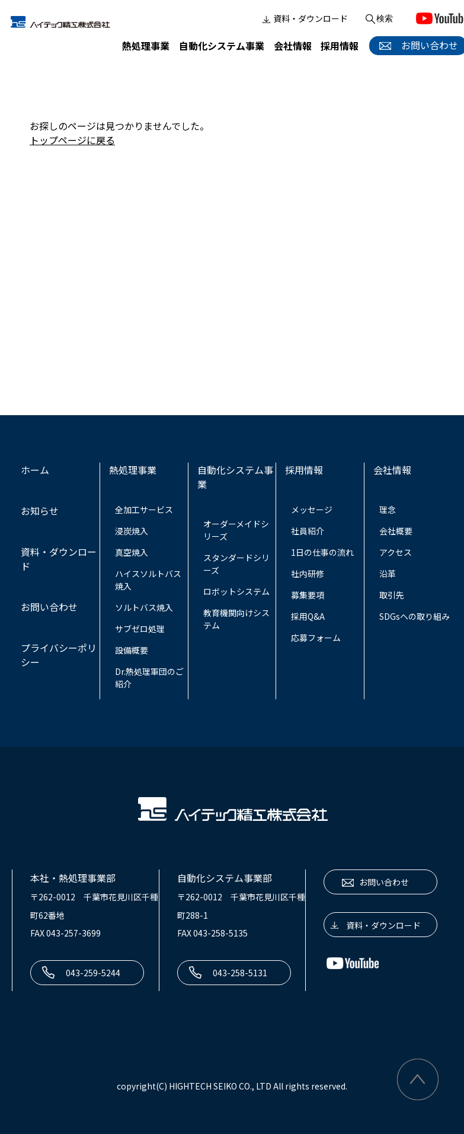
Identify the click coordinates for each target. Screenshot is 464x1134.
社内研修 (307, 573)
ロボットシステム (236, 591)
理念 (387, 509)
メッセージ (311, 509)
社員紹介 (307, 531)
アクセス (395, 552)
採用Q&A (308, 616)
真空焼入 (131, 552)
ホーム (35, 470)
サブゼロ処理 (140, 629)
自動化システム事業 (221, 46)
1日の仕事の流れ (322, 552)
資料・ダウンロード (304, 19)
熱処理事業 (145, 46)
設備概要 (131, 650)
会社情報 (293, 46)
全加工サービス (144, 509)
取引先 (391, 595)
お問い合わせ (49, 607)
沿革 (387, 573)
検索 (378, 19)
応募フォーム (316, 638)
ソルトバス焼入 (144, 607)
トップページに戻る (72, 140)
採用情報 (340, 46)
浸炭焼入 (131, 531)
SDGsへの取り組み (414, 616)
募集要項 (307, 595)
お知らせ (40, 511)
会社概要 (395, 531)
